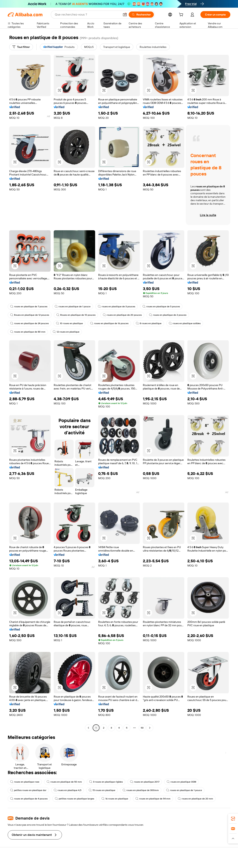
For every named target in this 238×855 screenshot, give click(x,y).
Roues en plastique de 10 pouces (76, 314)
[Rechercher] (141, 14)
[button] (125, 14)
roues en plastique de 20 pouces (122, 314)
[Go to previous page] (88, 727)
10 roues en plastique (69, 323)
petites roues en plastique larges (74, 798)
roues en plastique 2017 (144, 781)
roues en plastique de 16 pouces (109, 323)
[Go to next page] (149, 727)
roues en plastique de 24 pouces (29, 323)
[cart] (182, 15)
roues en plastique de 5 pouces (161, 306)
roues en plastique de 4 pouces (29, 798)
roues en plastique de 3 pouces (116, 306)
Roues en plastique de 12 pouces (29, 314)
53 (142, 727)
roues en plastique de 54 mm (152, 798)
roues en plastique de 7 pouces (28, 306)
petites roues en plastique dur (28, 790)
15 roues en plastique (102, 790)
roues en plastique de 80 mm (27, 331)
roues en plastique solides (185, 323)
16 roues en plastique (114, 798)
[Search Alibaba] (87, 14)
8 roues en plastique (148, 323)
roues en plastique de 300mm (141, 790)
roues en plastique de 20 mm (195, 798)
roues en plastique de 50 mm (64, 781)
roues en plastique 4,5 (67, 790)
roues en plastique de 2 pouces (167, 314)
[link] (233, 819)
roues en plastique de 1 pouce (73, 306)
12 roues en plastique (66, 331)
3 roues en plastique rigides (106, 781)
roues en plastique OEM (181, 781)
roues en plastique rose (24, 781)
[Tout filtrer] (21, 47)
